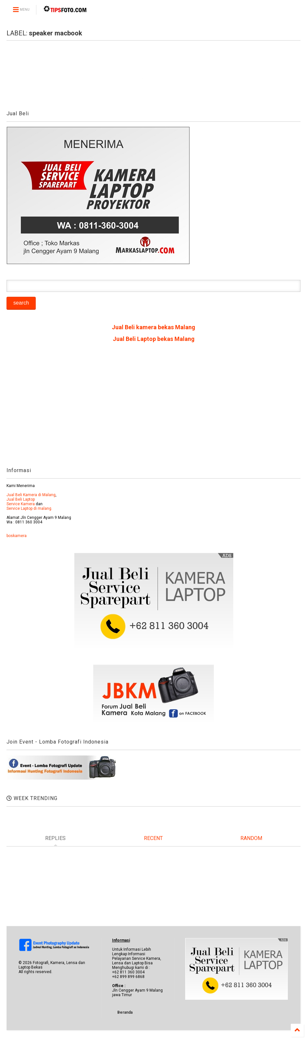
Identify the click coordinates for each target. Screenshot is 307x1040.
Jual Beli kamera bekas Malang (153, 327)
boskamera (16, 535)
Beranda (125, 1012)
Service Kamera (20, 504)
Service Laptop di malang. (29, 508)
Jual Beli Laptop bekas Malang (154, 338)
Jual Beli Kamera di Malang (31, 495)
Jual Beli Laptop (20, 499)
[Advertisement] (153, 407)
